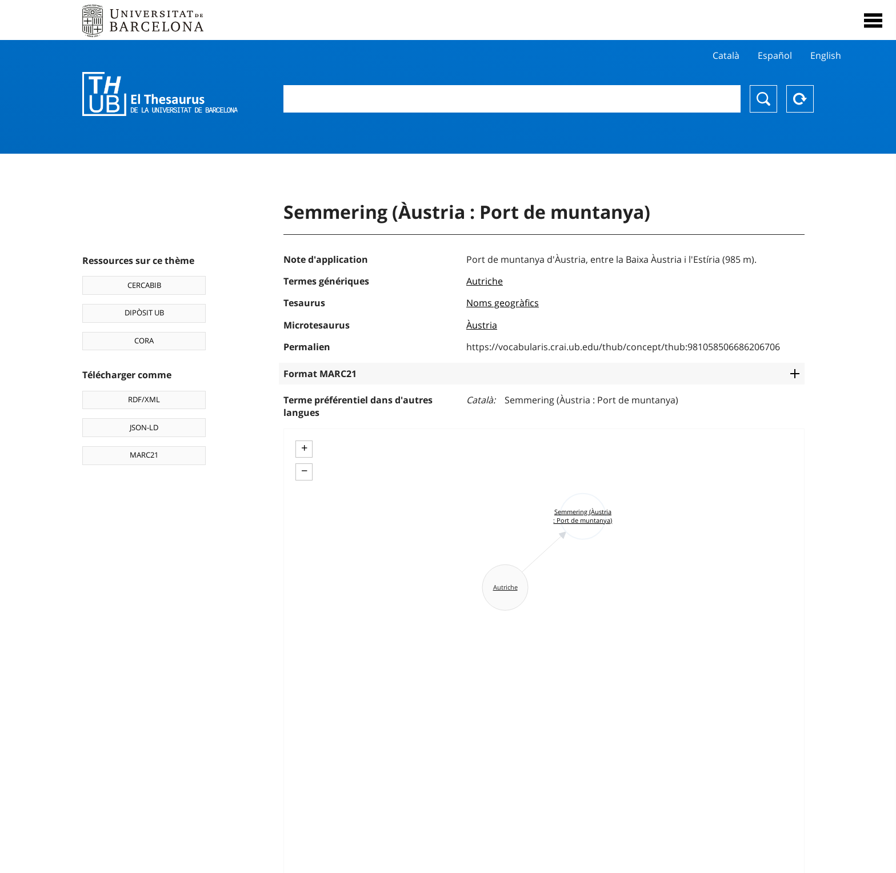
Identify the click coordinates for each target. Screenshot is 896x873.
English (825, 55)
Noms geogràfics (502, 303)
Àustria (481, 325)
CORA (144, 340)
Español (775, 55)
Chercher (763, 99)
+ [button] (304, 447)
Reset (800, 99)
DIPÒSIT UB (144, 312)
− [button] (304, 470)
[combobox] (512, 99)
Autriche (484, 281)
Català (726, 55)
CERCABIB (144, 285)
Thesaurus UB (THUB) (160, 94)
